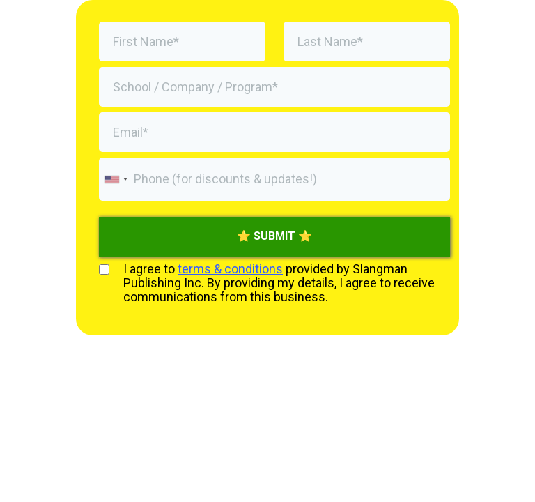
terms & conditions (230, 268)
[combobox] (116, 179)
